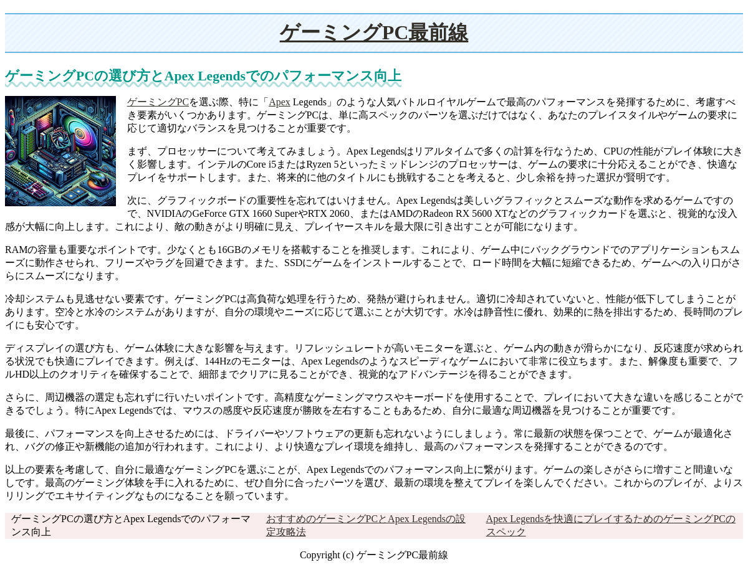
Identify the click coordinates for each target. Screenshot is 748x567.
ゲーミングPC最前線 (374, 32)
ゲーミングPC (158, 102)
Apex (279, 102)
